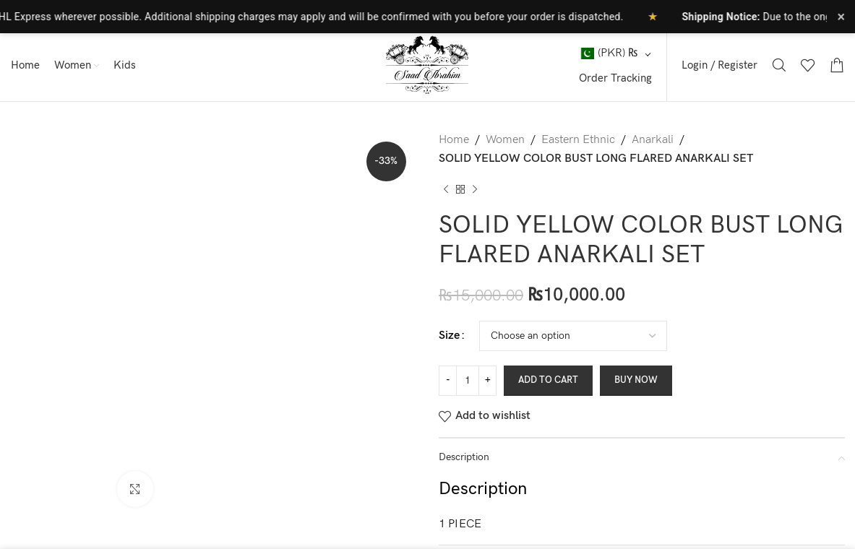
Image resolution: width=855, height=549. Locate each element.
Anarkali (653, 140)
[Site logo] (427, 65)
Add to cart (548, 380)
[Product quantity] (467, 381)
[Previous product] (446, 189)
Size (449, 335)
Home (454, 140)
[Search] (779, 65)
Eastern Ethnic (578, 140)
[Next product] (475, 189)
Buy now (636, 380)
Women (505, 140)
